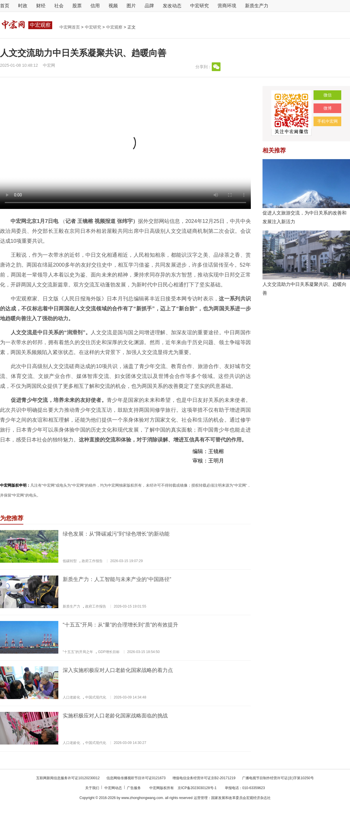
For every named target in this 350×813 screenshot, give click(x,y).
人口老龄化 (71, 697)
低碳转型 (70, 561)
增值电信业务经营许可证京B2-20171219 (204, 778)
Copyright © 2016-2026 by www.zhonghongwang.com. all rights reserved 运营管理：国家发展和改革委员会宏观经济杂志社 (174, 798)
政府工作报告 (92, 561)
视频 (113, 5)
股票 (77, 5)
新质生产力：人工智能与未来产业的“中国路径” (117, 579)
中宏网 (49, 65)
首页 (4, 5)
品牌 (149, 5)
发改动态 (172, 5)
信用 (95, 5)
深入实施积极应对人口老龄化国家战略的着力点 (118, 670)
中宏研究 (199, 5)
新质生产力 (256, 5)
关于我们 (92, 788)
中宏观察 (115, 27)
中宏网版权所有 (162, 788)
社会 (59, 5)
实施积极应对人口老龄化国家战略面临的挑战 (115, 716)
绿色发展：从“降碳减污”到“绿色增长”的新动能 (116, 534)
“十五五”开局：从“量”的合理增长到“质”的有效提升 (120, 625)
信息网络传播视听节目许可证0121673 (136, 778)
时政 (22, 5)
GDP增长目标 (109, 652)
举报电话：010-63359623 (245, 788)
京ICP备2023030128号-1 (197, 788)
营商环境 (227, 5)
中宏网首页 (70, 27)
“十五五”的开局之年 (78, 652)
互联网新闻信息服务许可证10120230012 (68, 778)
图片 (131, 5)
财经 (41, 5)
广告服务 (134, 788)
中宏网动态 (113, 788)
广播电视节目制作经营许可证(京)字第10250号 (278, 778)
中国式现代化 (95, 697)
